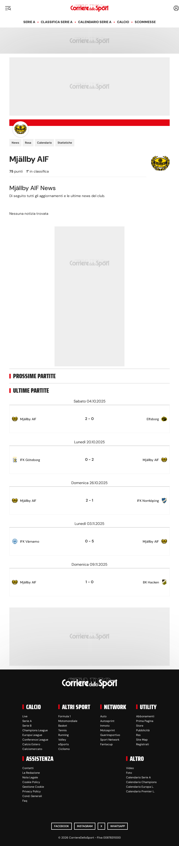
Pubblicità (143, 730)
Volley (62, 740)
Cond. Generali (32, 796)
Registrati (142, 744)
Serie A (29, 22)
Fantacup (106, 744)
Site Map (142, 740)
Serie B (26, 726)
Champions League (35, 730)
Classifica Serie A (56, 22)
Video (130, 768)
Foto (129, 773)
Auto (103, 716)
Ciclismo (64, 749)
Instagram (85, 826)
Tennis (62, 730)
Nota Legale (30, 777)
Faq (24, 801)
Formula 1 (64, 716)
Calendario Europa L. (140, 787)
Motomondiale (67, 721)
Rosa (28, 143)
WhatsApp (117, 826)
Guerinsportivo (110, 735)
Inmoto (105, 726)
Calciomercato (32, 749)
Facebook (61, 826)
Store (139, 726)
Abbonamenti (145, 716)
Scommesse (145, 22)
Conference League (35, 740)
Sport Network (109, 740)
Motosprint (107, 730)
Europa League (32, 735)
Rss (138, 735)
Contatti (28, 768)
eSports (63, 744)
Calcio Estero (31, 744)
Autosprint (107, 721)
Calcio (123, 22)
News (15, 143)
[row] (89, 419)
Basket (62, 726)
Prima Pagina (144, 721)
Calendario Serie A (94, 22)
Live (25, 716)
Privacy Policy (31, 791)
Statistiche (65, 143)
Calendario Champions (141, 782)
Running (63, 735)
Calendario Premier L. (140, 791)
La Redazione (31, 773)
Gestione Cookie (33, 787)
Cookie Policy (31, 782)
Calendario (44, 143)
